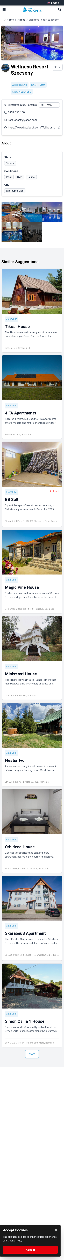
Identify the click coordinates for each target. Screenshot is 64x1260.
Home (10, 19)
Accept (30, 1249)
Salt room (38, 85)
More (32, 1054)
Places (21, 19)
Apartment (19, 85)
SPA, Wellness (21, 91)
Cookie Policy (15, 1240)
